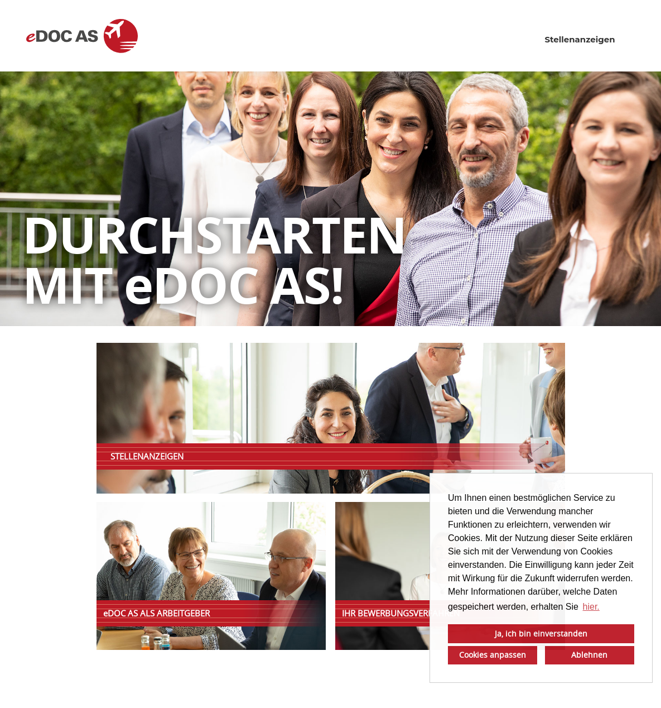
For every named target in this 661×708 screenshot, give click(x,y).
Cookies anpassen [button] (492, 654)
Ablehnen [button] (589, 654)
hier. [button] (591, 606)
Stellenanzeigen (579, 39)
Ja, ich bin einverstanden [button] (541, 633)
